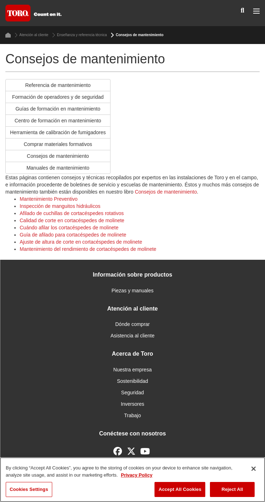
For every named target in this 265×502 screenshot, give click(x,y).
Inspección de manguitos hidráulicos (60, 206)
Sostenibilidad (132, 381)
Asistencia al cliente (132, 335)
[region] (132, 479)
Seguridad (132, 392)
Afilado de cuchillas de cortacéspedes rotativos (72, 213)
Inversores (132, 404)
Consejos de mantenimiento (58, 156)
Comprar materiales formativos (58, 144)
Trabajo (132, 415)
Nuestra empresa (132, 369)
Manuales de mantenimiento (57, 168)
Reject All (232, 489)
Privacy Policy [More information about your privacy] (136, 475)
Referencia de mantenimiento (57, 85)
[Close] (253, 469)
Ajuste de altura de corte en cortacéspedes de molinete (81, 242)
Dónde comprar (132, 324)
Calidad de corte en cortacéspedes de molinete (72, 220)
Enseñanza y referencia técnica (79, 35)
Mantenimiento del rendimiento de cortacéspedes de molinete (88, 249)
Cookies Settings (29, 489)
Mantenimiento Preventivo (49, 199)
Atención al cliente (31, 35)
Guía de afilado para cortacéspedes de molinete (73, 235)
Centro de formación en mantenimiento (58, 120)
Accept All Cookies (179, 489)
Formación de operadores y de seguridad (58, 97)
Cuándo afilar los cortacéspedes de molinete (69, 227)
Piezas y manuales (133, 290)
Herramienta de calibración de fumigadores (58, 132)
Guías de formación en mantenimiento (57, 109)
